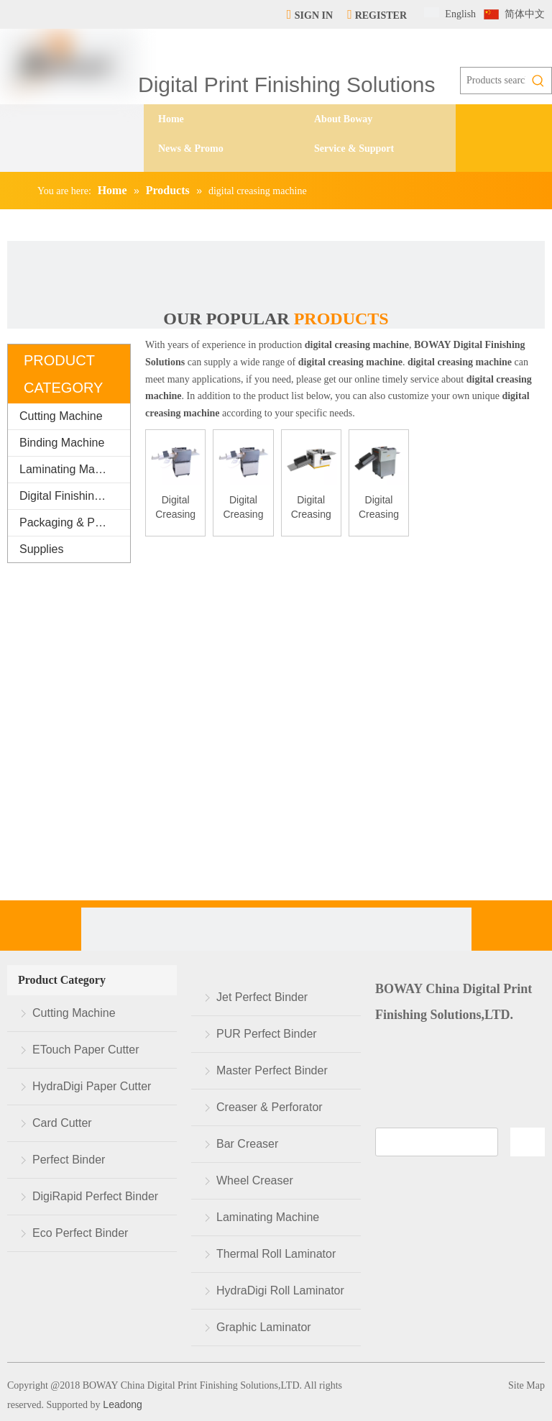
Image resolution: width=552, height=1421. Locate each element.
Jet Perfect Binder (262, 997)
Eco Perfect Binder (80, 1233)
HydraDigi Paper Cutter (91, 1086)
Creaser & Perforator (269, 1107)
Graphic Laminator (263, 1327)
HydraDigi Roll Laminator (280, 1290)
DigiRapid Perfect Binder (95, 1196)
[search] (436, 1142)
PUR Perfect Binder (266, 1034)
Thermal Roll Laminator (276, 1254)
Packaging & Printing (72, 522)
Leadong (121, 1404)
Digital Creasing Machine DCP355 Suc (243, 507)
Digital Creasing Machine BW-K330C (379, 507)
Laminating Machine (70, 469)
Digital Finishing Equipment (74, 496)
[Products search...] (493, 80)
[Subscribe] (527, 1142)
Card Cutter (62, 1123)
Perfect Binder (68, 1159)
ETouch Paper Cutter (85, 1049)
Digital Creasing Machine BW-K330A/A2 (311, 507)
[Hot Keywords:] (538, 80)
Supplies (41, 549)
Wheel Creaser (254, 1180)
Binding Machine (61, 443)
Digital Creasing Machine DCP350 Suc (175, 507)
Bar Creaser (247, 1144)
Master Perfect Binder (272, 1070)
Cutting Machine (61, 416)
